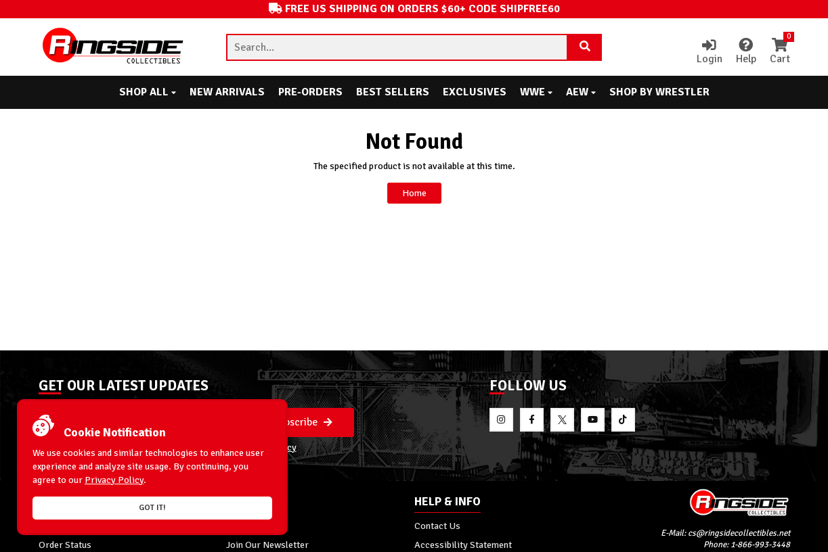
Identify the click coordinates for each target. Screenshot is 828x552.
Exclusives (474, 92)
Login (709, 52)
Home (414, 193)
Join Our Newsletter (267, 544)
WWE (536, 92)
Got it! (152, 508)
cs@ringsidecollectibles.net (739, 533)
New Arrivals (227, 92)
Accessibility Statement (463, 544)
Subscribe (302, 422)
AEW (581, 92)
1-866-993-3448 (760, 544)
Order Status (65, 544)
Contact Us (437, 526)
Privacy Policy (114, 480)
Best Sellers (392, 92)
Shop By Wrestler (659, 92)
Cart (780, 52)
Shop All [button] (147, 92)
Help (746, 52)
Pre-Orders (310, 92)
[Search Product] (585, 47)
